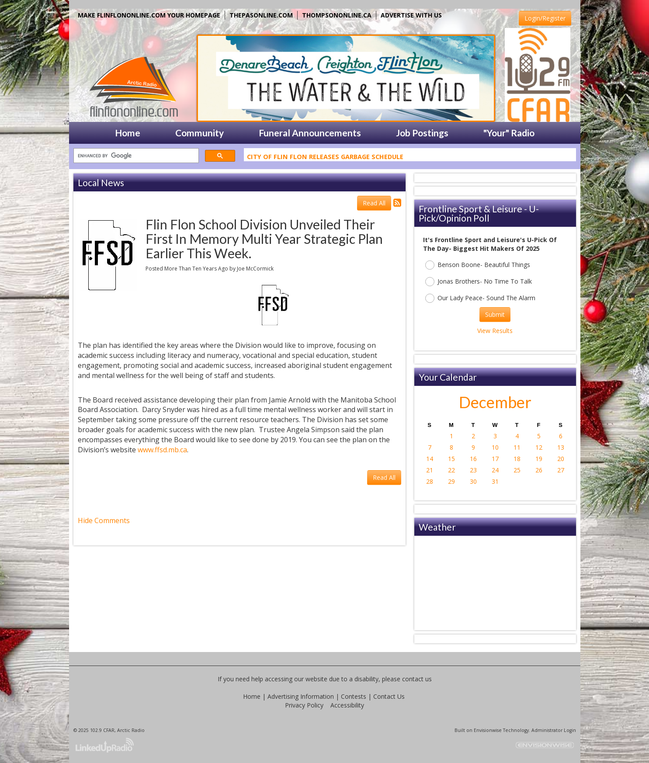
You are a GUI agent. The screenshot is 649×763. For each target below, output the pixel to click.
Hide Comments (104, 520)
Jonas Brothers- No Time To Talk (478, 281)
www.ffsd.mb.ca (162, 449)
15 (451, 458)
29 (451, 481)
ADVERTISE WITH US (411, 15)
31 (495, 481)
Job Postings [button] (422, 132)
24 (495, 470)
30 (473, 481)
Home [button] (127, 132)
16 (473, 458)
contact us (417, 679)
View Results (495, 330)
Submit (495, 314)
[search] (135, 156)
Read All (374, 203)
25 (517, 470)
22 (451, 470)
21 (429, 470)
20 (560, 458)
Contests (353, 696)
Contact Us (389, 696)
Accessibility (347, 705)
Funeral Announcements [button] (310, 132)
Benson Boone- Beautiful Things (477, 265)
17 (495, 458)
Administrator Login (553, 730)
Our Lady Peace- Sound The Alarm (480, 298)
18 (517, 458)
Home (251, 696)
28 (429, 481)
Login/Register (545, 18)
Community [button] (199, 132)
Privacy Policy (304, 705)
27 (560, 470)
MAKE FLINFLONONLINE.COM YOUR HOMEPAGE (149, 15)
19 (538, 458)
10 (495, 447)
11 (517, 447)
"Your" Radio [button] (508, 132)
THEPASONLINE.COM (261, 15)
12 (538, 447)
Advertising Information (300, 696)
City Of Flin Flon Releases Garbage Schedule (325, 157)
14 (429, 458)
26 (538, 470)
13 (560, 447)
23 (473, 470)
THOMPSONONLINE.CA (336, 15)
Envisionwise (488, 730)
